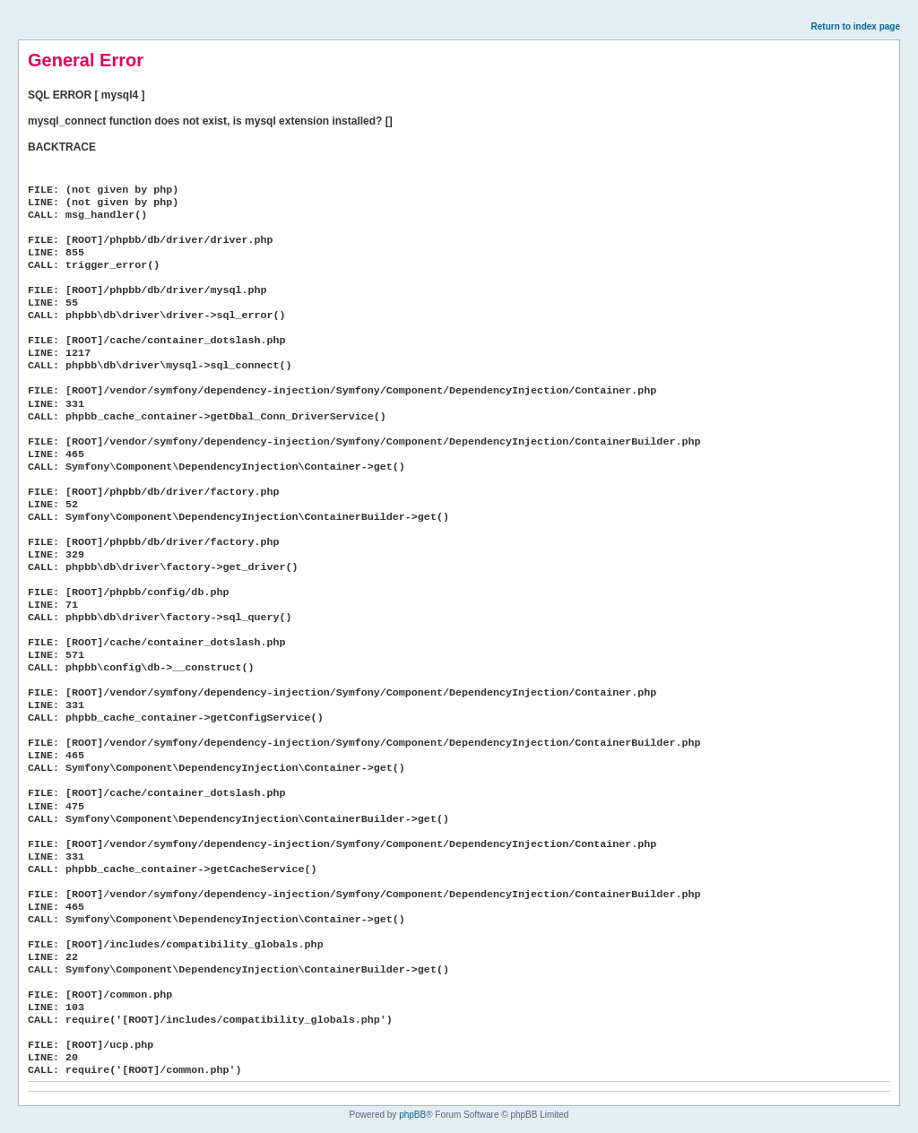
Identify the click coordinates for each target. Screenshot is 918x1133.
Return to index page (855, 26)
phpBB (412, 1115)
